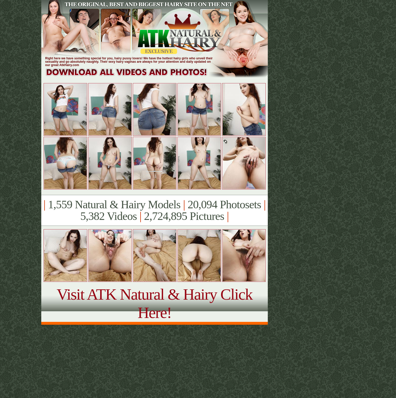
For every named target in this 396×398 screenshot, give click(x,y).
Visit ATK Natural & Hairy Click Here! (154, 303)
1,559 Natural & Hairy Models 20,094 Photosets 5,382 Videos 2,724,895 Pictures (154, 210)
